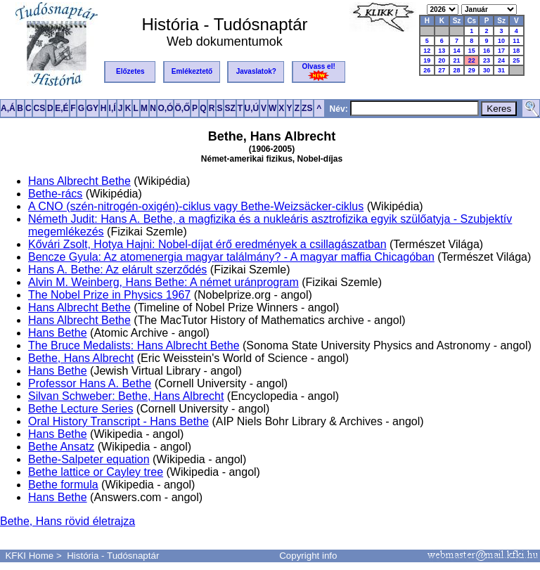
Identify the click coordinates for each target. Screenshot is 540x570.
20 (441, 60)
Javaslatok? (256, 71)
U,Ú (252, 108)
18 (516, 50)
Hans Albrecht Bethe (79, 181)
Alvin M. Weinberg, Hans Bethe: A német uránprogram (163, 282)
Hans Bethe (57, 333)
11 (516, 40)
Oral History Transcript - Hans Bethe (118, 421)
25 (516, 60)
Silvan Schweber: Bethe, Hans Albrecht (126, 396)
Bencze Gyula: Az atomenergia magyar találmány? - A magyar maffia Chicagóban (231, 257)
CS (39, 108)
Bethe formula (63, 485)
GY (92, 108)
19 (426, 60)
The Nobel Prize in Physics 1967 (109, 295)
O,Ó (165, 108)
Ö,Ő (182, 108)
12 (426, 50)
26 (426, 70)
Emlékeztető (192, 71)
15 (471, 50)
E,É (61, 108)
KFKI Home (29, 555)
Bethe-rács (55, 194)
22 (471, 60)
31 (501, 70)
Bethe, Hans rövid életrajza (67, 521)
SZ (229, 108)
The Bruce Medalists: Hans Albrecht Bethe (134, 345)
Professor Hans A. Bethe (89, 383)
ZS (307, 108)
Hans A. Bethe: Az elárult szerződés (117, 270)
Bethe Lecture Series (80, 409)
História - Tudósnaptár (113, 555)
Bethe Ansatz (61, 447)
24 (501, 60)
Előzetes (130, 71)
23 (486, 60)
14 (456, 50)
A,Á (8, 108)
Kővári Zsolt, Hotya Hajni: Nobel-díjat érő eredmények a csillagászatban (207, 244)
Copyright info (308, 555)
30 (486, 70)
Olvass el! (318, 72)
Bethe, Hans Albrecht (81, 358)
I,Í (112, 108)
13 (441, 50)
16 (486, 50)
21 (456, 60)
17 (501, 50)
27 (441, 70)
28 (456, 70)
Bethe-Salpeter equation (89, 459)
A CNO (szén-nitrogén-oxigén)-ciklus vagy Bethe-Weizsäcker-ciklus (196, 206)
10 (501, 40)
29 (471, 70)
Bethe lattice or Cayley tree (95, 472)
